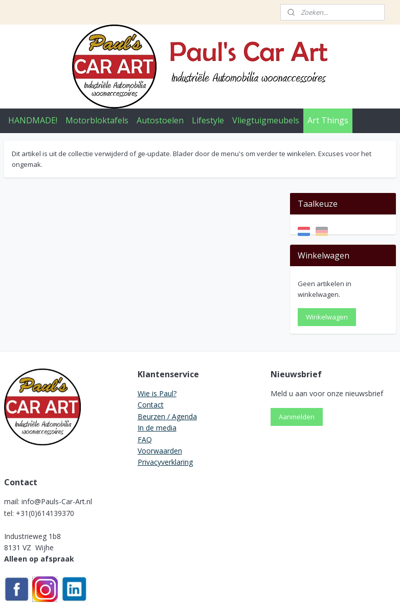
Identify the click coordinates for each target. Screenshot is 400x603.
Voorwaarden (160, 398)
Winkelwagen (327, 265)
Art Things (327, 120)
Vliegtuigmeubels (265, 120)
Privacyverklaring (165, 410)
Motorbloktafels (96, 120)
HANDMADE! (32, 120)
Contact (151, 353)
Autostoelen (160, 120)
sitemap (160, 584)
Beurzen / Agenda (167, 364)
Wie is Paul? (157, 341)
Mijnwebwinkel (310, 584)
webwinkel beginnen (221, 584)
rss (182, 584)
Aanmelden (297, 364)
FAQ (145, 387)
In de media (157, 376)
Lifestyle (208, 120)
